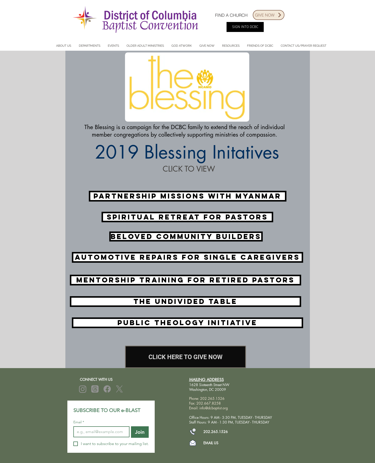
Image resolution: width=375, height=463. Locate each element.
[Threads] (95, 389)
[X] (119, 389)
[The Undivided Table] (185, 301)
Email (78, 422)
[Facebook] (107, 389)
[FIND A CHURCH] (231, 15)
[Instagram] (83, 389)
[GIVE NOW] (268, 15)
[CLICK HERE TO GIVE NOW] (185, 357)
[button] (63, 46)
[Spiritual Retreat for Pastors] (187, 217)
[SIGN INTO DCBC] (245, 27)
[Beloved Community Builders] (186, 236)
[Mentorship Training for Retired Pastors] (185, 280)
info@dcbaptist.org (213, 408)
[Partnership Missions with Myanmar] (187, 196)
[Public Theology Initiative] (187, 322)
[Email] (100, 432)
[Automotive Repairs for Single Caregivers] (187, 257)
